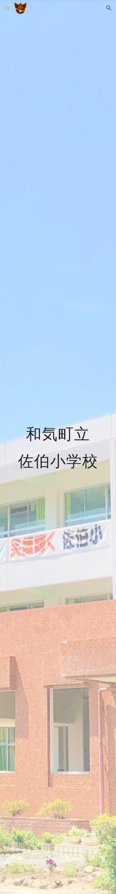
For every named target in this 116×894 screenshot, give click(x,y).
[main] (58, 447)
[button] (7, 8)
